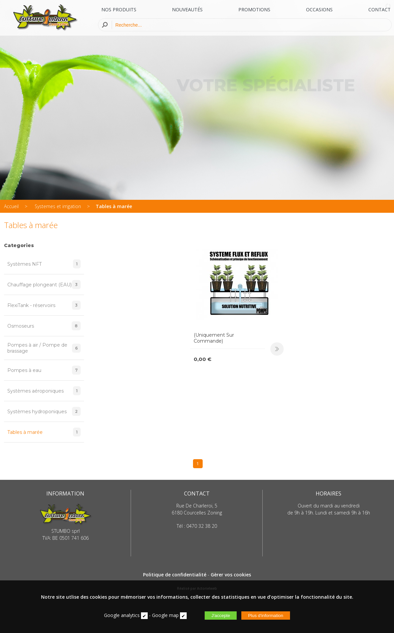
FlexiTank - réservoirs (44, 305)
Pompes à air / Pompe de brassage (44, 348)
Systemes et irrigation (58, 206)
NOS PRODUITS (118, 9)
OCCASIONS (319, 9)
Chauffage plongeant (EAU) (44, 284)
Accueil (11, 206)
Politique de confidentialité (174, 574)
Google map (165, 615)
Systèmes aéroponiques (44, 390)
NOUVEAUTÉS (187, 9)
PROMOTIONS (254, 9)
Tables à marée (114, 206)
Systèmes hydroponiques (44, 411)
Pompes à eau (44, 370)
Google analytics (122, 615)
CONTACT (379, 9)
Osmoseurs (44, 325)
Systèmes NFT (44, 263)
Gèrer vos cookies (231, 574)
